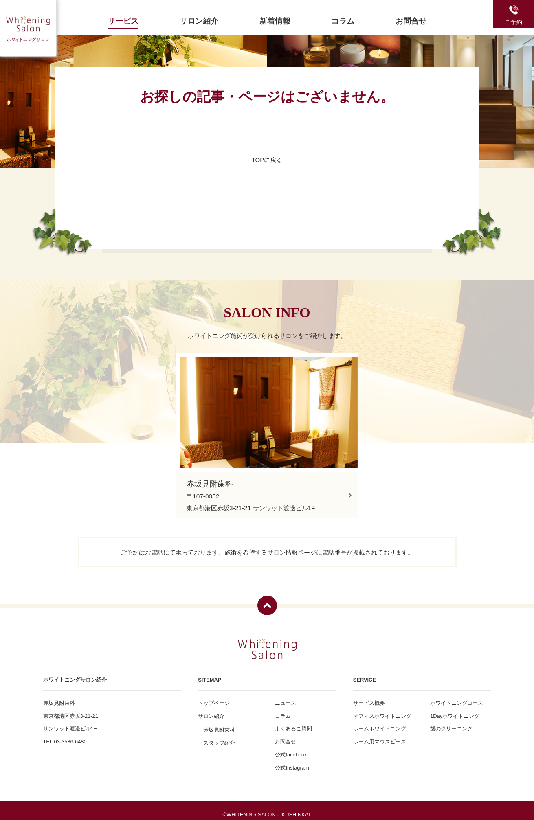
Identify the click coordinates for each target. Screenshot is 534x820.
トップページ (214, 697)
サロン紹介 (211, 710)
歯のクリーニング (451, 723)
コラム (283, 710)
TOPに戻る (267, 159)
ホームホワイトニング (379, 723)
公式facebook (291, 749)
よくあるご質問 (293, 723)
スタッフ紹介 (219, 737)
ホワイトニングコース (456, 697)
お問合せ (285, 736)
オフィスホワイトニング (382, 710)
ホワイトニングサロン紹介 (75, 674)
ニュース (285, 697)
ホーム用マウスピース (379, 736)
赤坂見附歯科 (219, 724)
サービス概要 (369, 697)
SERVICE (364, 674)
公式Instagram (292, 762)
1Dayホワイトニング (454, 710)
